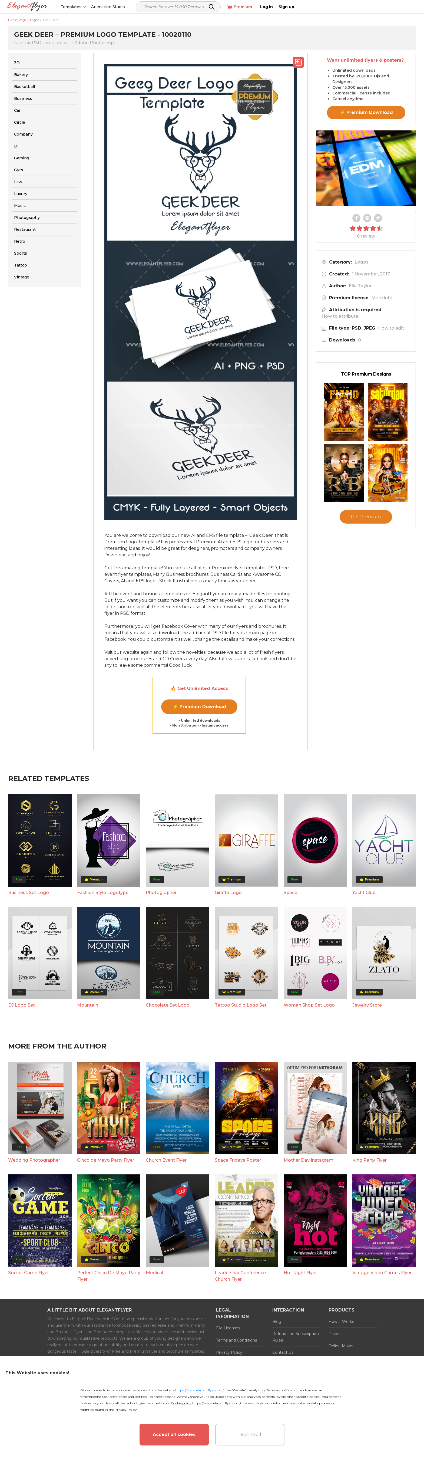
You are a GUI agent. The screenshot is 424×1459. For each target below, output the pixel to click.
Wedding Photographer (34, 1160)
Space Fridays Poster (238, 1160)
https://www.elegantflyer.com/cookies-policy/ (227, 1403)
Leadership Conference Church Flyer (240, 1276)
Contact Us (282, 1352)
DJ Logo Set (21, 1005)
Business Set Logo (28, 892)
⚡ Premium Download (199, 706)
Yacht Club (364, 892)
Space (290, 892)
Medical (154, 1272)
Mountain (87, 1005)
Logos (362, 262)
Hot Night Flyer (300, 1272)
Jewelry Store (367, 1005)
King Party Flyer (369, 1160)
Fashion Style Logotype (102, 892)
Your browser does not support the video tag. (366, 168)
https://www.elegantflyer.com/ (199, 1390)
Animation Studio (109, 6)
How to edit (391, 328)
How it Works (341, 1321)
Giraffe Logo (228, 892)
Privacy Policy (229, 1352)
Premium (358, 6)
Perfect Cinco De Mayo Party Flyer (108, 1276)
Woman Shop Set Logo (309, 1005)
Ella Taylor (360, 285)
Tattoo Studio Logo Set (241, 1005)
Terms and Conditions (236, 1340)
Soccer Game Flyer (28, 1272)
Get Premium (366, 516)
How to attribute (340, 316)
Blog (276, 1321)
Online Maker (341, 1345)
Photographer (161, 892)
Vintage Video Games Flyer (382, 1272)
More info (381, 297)
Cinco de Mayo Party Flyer (105, 1160)
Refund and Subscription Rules (295, 1337)
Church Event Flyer (166, 1160)
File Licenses (228, 1328)
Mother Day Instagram (308, 1160)
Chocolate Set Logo (168, 1005)
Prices (334, 1333)
